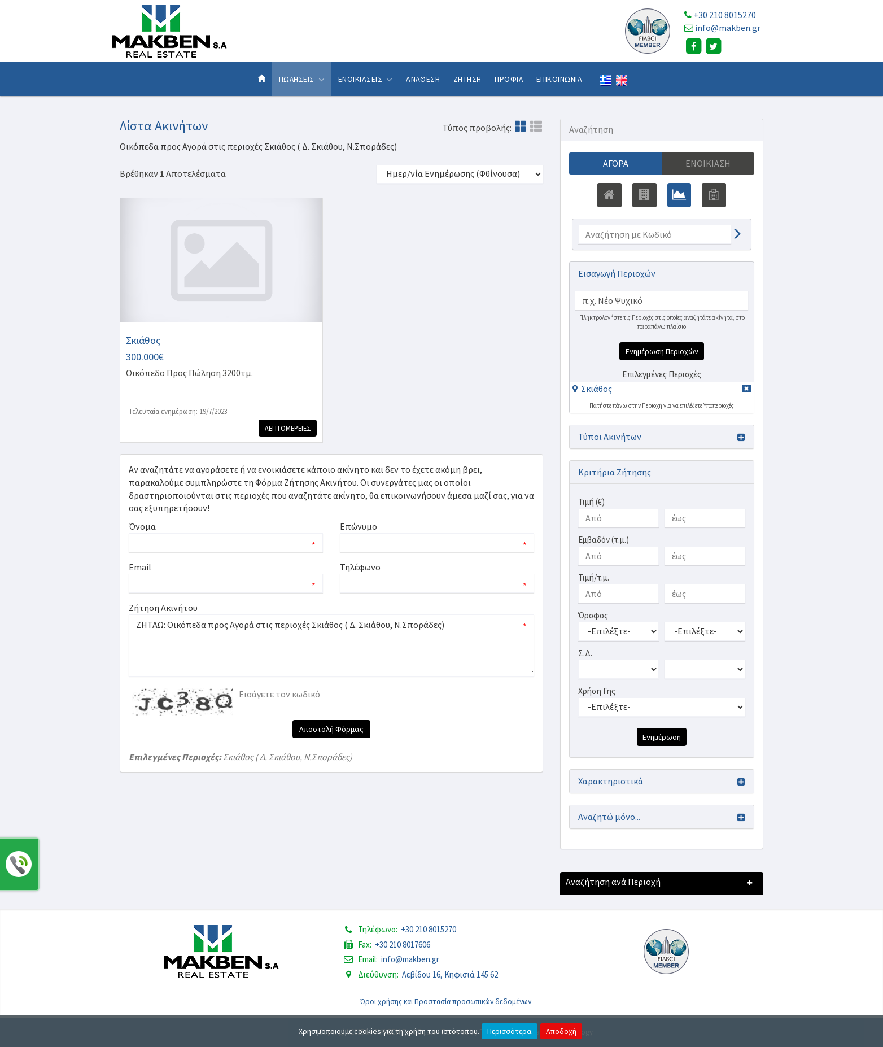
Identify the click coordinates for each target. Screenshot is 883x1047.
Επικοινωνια (559, 79)
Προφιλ (509, 79)
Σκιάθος (596, 388)
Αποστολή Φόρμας (331, 729)
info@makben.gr (727, 27)
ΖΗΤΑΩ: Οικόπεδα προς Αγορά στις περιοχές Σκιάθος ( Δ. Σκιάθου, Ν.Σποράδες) (331, 645)
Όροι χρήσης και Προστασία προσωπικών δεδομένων (445, 1001)
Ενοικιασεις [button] (365, 79)
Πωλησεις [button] (302, 79)
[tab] (661, 390)
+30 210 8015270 (724, 14)
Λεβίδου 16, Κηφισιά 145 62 (450, 974)
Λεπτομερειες (287, 428)
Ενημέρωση (661, 737)
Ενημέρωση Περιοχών (662, 351)
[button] (592, 388)
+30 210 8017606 (402, 944)
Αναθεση (423, 79)
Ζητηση (467, 79)
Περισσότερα (509, 1031)
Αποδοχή (561, 1031)
